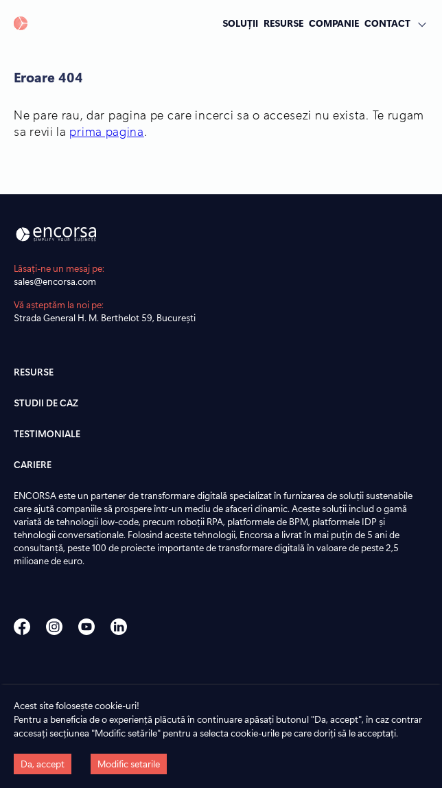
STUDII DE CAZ (46, 402)
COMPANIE (334, 22)
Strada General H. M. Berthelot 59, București (105, 317)
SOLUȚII (240, 22)
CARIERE (32, 464)
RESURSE (283, 22)
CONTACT (387, 22)
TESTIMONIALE (47, 433)
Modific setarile (128, 763)
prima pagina (106, 131)
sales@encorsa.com (55, 281)
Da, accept (43, 763)
